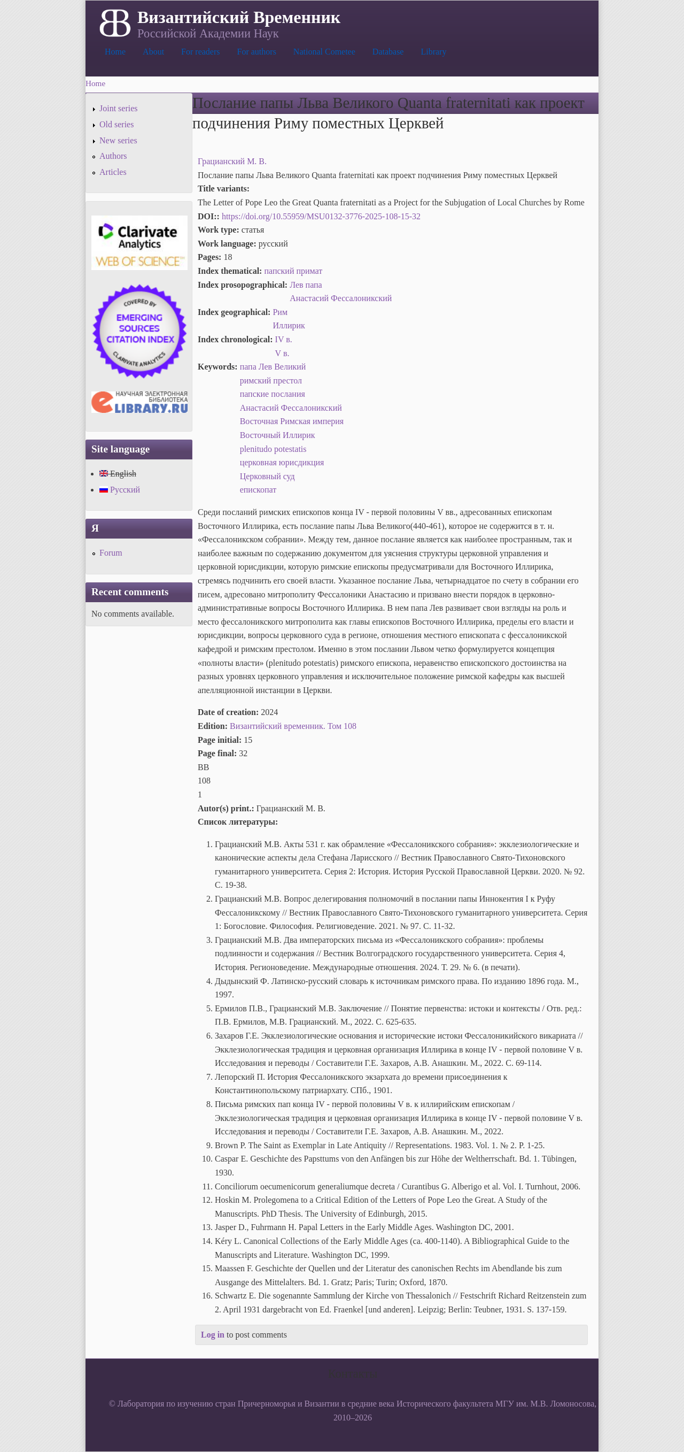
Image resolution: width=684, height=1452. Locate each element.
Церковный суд (267, 476)
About (153, 51)
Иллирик (289, 325)
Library (433, 51)
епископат (258, 489)
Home (115, 51)
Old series (116, 124)
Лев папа (306, 284)
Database (388, 51)
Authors (113, 155)
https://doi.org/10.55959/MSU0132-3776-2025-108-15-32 (321, 216)
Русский (119, 489)
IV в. (283, 339)
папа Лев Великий (273, 366)
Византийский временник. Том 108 (293, 726)
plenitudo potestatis (273, 449)
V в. (282, 353)
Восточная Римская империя (292, 421)
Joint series (118, 108)
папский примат (293, 270)
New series (118, 140)
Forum (110, 552)
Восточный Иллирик (277, 435)
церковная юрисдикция (282, 462)
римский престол (271, 380)
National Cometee (324, 51)
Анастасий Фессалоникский (341, 298)
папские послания (272, 393)
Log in (212, 1334)
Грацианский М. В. (232, 161)
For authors (256, 51)
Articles (113, 171)
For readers (200, 51)
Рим (280, 312)
